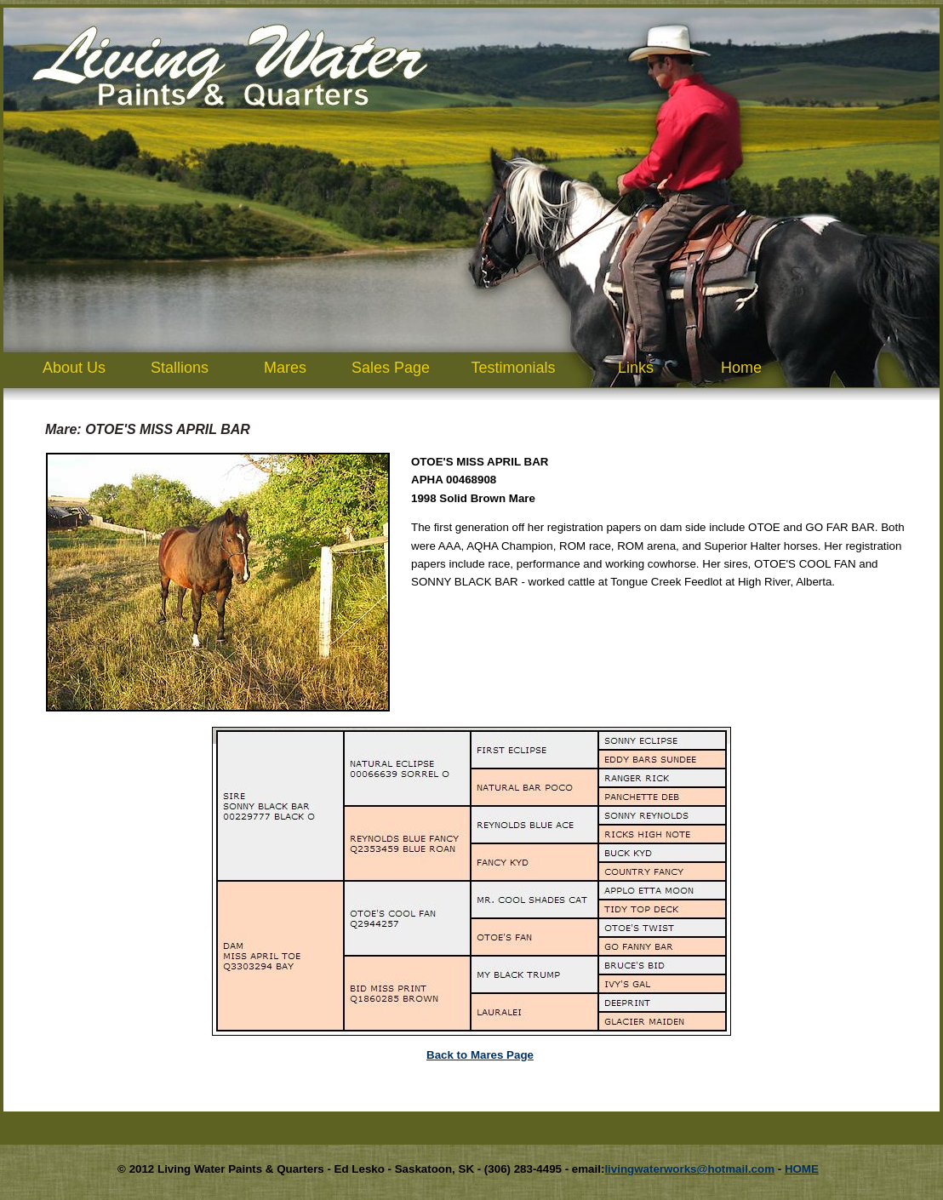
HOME (802, 1169)
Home (741, 367)
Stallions (180, 367)
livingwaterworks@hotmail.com (689, 1169)
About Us (74, 367)
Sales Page (390, 367)
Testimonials (513, 367)
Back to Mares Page (480, 1055)
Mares (285, 367)
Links (636, 367)
